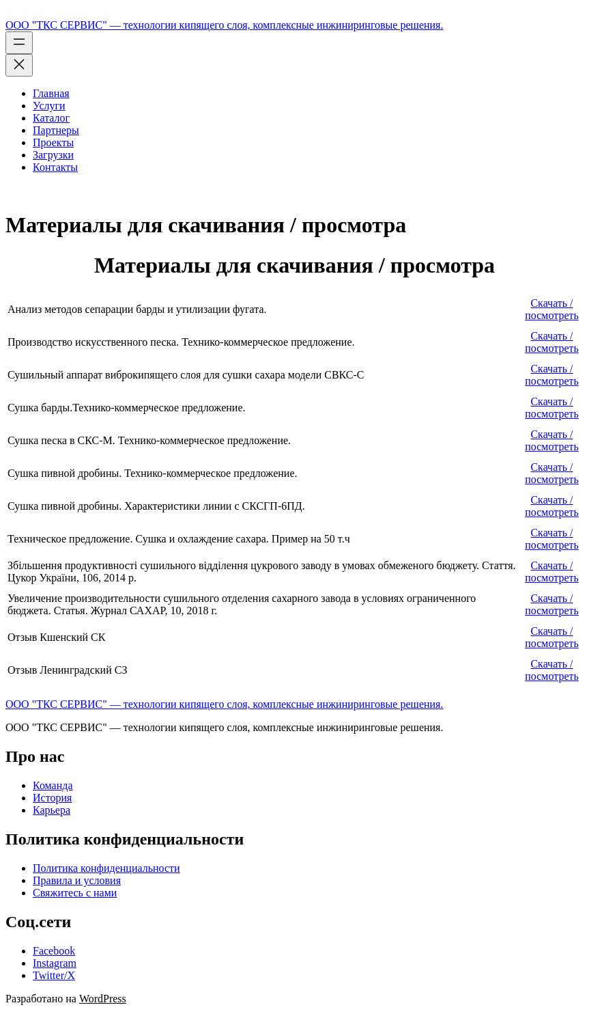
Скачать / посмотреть (552, 309)
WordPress (102, 998)
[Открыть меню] (19, 42)
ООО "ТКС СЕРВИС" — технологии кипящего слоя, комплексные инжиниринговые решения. (224, 25)
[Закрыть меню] (19, 65)
